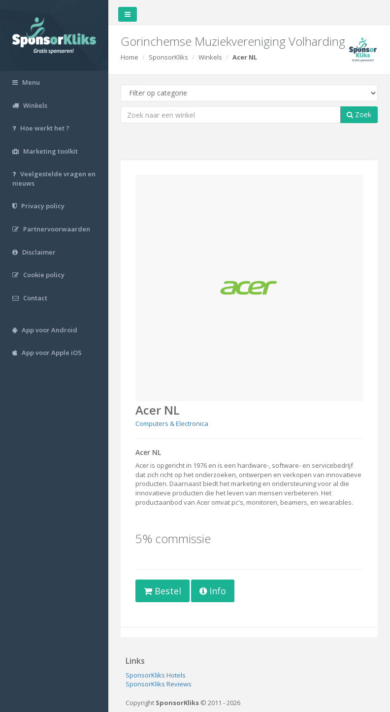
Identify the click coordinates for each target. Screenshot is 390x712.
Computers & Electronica (171, 423)
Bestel (162, 591)
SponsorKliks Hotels (156, 675)
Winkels (210, 57)
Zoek (359, 114)
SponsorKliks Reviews (159, 684)
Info (212, 591)
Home (129, 57)
